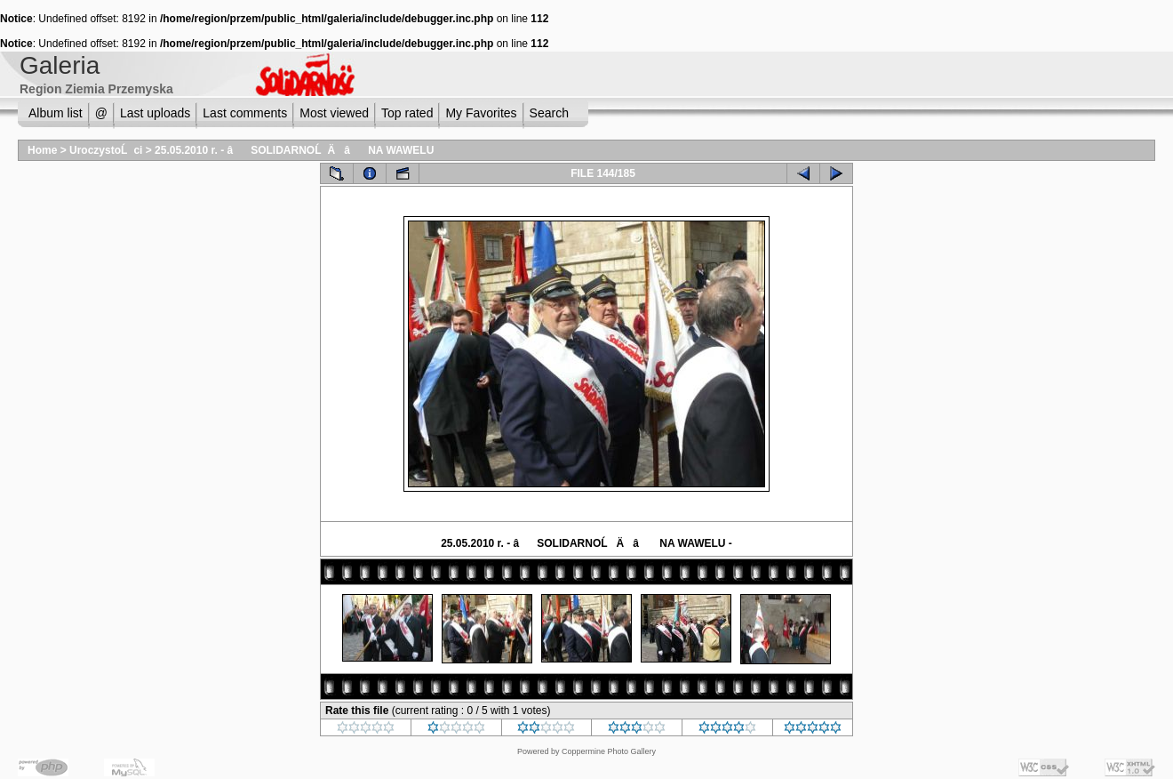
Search (549, 113)
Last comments (245, 113)
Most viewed (334, 113)
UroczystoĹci (105, 150)
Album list (55, 113)
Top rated (407, 113)
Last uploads (155, 113)
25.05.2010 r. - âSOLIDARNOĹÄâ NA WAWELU (294, 150)
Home (42, 150)
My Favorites (480, 113)
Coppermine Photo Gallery (609, 751)
